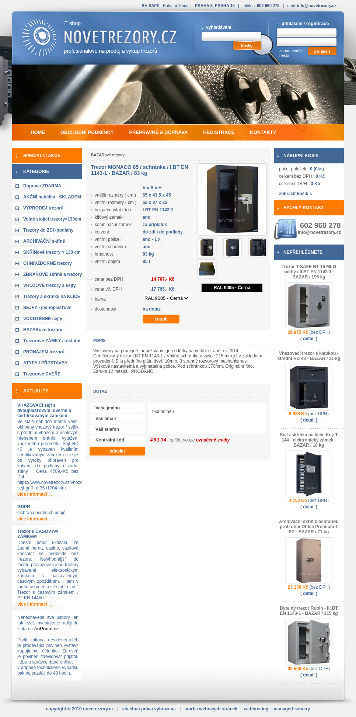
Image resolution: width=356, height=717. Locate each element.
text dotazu (235, 419)
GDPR (23, 506)
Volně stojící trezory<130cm (52, 219)
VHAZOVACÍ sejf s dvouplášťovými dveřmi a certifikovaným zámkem (44, 410)
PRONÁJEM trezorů (43, 351)
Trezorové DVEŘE (41, 374)
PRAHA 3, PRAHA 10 (215, 5)
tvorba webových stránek (210, 708)
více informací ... (34, 494)
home (38, 132)
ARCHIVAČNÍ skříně (44, 241)
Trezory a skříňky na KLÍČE (51, 296)
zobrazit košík (293, 193)
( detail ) (308, 338)
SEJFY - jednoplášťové (47, 307)
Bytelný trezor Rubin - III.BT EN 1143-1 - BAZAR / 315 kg (309, 611)
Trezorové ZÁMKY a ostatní (51, 340)
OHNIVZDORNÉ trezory (47, 263)
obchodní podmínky (87, 132)
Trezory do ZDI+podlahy (48, 230)
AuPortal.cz (46, 628)
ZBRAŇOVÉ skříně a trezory (52, 274)
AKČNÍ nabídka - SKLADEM (52, 197)
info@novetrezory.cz (316, 5)
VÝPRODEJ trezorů (43, 208)
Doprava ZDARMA (42, 185)
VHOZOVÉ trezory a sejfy (49, 285)
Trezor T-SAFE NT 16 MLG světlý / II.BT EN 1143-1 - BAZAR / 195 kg (309, 272)
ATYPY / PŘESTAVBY (45, 363)
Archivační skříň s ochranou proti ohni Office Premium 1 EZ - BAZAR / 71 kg (308, 526)
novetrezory (98, 708)
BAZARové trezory (42, 329)
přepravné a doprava (158, 132)
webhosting (256, 708)
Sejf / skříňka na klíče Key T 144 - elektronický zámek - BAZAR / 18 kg (309, 440)
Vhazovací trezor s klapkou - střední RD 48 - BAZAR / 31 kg (309, 356)
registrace (317, 23)
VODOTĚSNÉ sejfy (42, 318)
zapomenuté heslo (290, 53)
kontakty (263, 132)
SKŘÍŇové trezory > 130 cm (52, 252)
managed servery (291, 708)
